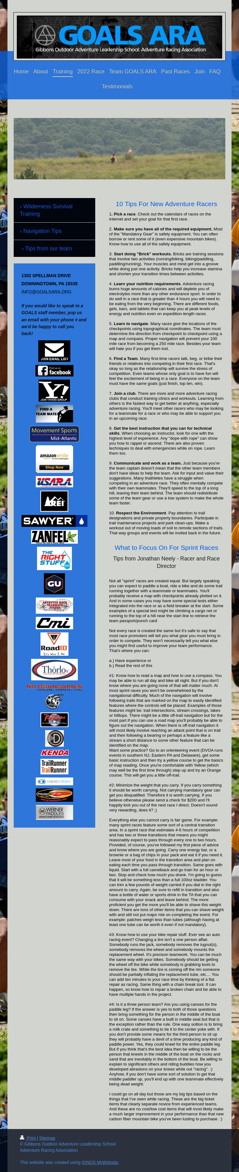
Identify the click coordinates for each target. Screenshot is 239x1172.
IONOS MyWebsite (100, 1162)
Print (28, 1138)
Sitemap (47, 1138)
